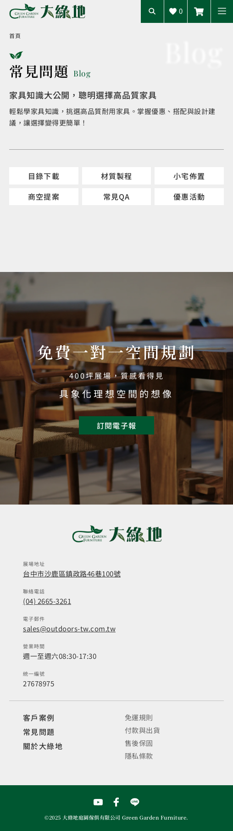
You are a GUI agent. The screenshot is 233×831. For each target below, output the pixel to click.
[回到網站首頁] (47, 11)
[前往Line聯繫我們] (199, 11)
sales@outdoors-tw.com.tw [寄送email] (69, 628)
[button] (222, 11)
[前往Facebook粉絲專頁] (116, 802)
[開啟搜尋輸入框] (152, 11)
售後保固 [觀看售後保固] (139, 743)
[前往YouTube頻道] (98, 802)
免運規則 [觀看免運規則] (139, 717)
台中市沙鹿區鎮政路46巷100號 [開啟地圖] (72, 573)
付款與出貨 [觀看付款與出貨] (143, 730)
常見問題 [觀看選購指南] (39, 731)
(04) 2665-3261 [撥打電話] (47, 601)
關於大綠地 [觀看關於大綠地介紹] (43, 745)
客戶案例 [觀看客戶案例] (39, 717)
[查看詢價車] (175, 11)
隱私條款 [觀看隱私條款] (139, 755)
